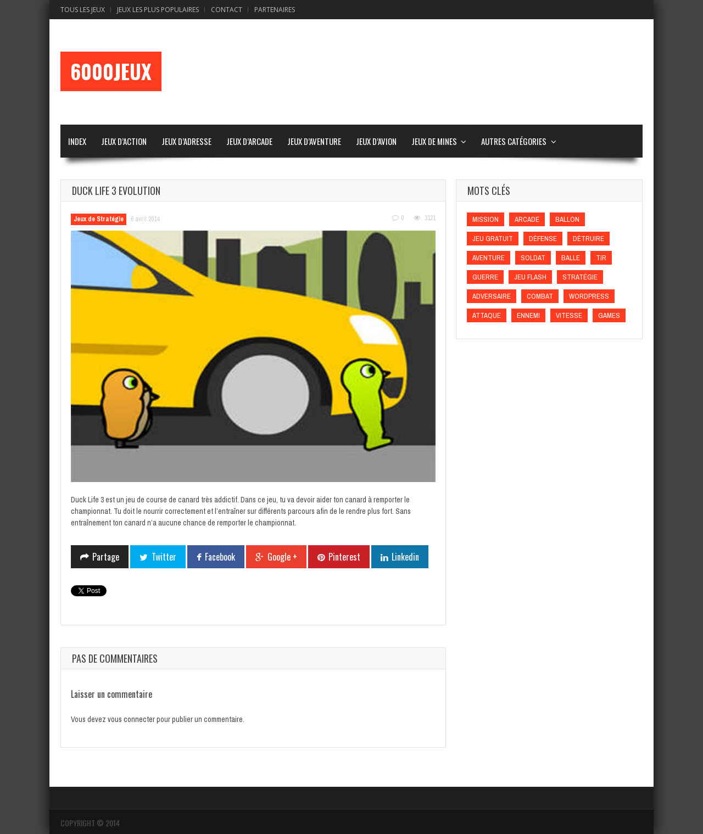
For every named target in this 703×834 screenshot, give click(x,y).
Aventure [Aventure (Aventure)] (488, 257)
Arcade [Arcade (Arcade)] (527, 219)
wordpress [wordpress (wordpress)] (589, 296)
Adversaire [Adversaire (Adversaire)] (491, 296)
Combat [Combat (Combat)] (540, 296)
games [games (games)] (609, 315)
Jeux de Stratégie (99, 219)
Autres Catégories (513, 141)
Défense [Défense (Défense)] (543, 238)
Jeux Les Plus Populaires (158, 9)
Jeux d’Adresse (186, 141)
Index (77, 141)
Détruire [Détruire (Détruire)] (588, 238)
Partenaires (274, 9)
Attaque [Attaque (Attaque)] (486, 315)
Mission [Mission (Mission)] (485, 219)
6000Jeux (111, 71)
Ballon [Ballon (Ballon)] (567, 219)
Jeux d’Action (124, 141)
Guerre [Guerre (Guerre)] (485, 277)
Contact (226, 9)
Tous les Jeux (82, 9)
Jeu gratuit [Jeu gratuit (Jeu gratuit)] (492, 238)
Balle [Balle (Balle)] (570, 257)
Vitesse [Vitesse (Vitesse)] (569, 315)
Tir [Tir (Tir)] (601, 257)
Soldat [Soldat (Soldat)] (533, 257)
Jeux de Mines (434, 141)
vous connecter (131, 719)
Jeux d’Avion (376, 141)
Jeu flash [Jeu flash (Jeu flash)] (530, 277)
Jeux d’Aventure (314, 141)
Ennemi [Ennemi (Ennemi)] (528, 315)
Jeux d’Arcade (249, 141)
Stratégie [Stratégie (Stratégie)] (580, 277)
